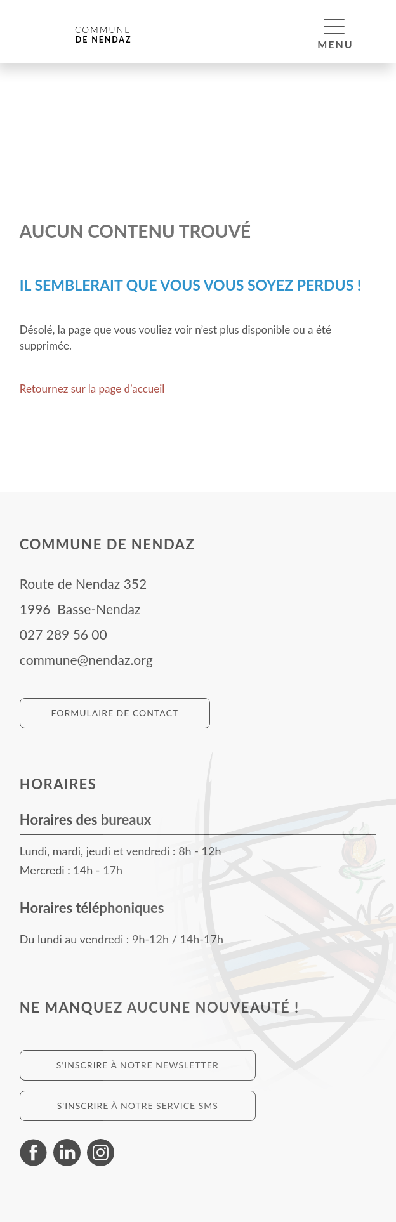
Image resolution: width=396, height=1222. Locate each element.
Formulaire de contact (114, 712)
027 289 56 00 (63, 634)
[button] (334, 26)
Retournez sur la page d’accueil (92, 388)
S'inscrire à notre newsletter (137, 1065)
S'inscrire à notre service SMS (137, 1105)
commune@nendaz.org (86, 659)
